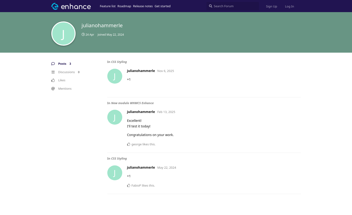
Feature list (108, 6)
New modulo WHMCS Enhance (132, 103)
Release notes (143, 6)
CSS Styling (119, 62)
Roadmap (124, 6)
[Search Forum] (232, 6)
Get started (163, 6)
